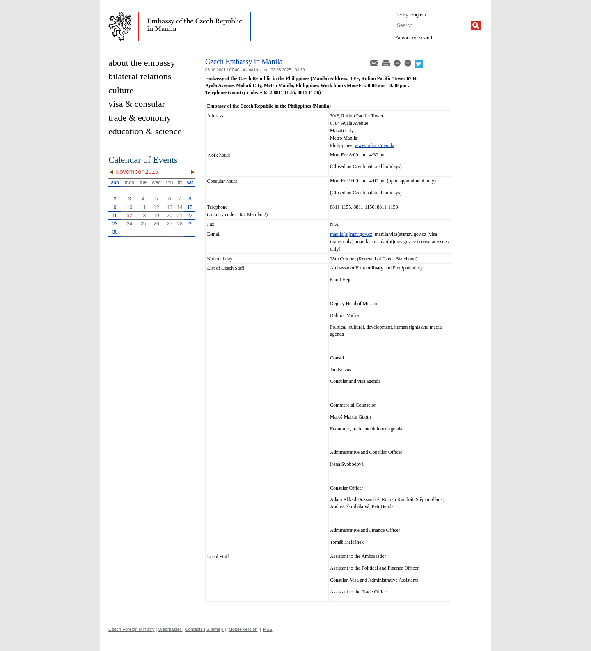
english (418, 15)
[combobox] (433, 25)
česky (402, 15)
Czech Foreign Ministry (131, 629)
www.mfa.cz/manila (374, 145)
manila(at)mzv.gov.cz (351, 234)
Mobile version (243, 629)
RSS (268, 629)
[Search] (476, 25)
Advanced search (415, 37)
